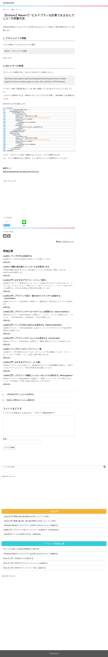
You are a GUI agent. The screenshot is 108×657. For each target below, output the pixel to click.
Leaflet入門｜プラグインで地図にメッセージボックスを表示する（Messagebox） (38, 375)
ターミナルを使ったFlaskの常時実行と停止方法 (21, 549)
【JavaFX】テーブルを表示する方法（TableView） (22, 534)
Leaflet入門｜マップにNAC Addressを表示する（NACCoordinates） (33, 325)
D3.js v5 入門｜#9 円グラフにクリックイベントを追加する (25, 563)
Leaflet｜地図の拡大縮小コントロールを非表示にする (26, 267)
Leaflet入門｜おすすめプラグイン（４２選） (22, 362)
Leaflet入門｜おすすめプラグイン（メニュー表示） (25, 280)
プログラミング (68, 241)
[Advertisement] (20, 197)
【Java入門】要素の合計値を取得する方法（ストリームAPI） (26, 516)
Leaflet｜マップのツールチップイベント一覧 (22, 349)
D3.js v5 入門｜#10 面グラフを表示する (18, 558)
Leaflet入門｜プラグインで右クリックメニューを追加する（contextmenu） (31, 530)
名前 (6, 439)
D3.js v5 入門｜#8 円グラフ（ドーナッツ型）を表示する (24, 568)
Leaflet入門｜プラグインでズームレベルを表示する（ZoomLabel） (32, 338)
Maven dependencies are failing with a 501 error (21, 171)
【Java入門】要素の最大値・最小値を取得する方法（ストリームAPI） (30, 521)
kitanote (8, 3)
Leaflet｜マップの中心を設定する (17, 256)
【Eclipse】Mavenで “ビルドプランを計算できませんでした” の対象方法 (30, 525)
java (59, 241)
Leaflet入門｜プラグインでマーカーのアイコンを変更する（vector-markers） (36, 312)
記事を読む (6, 262)
